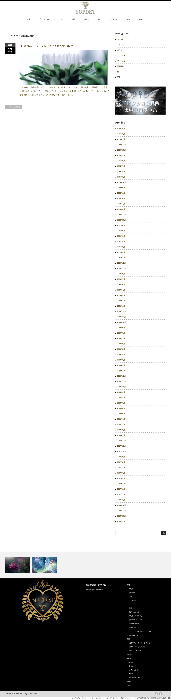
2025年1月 (121, 177)
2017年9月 (121, 457)
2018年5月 (121, 414)
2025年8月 (121, 161)
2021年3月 (121, 247)
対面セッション (134, 608)
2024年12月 (121, 182)
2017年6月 (121, 473)
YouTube (113, 19)
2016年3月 (121, 521)
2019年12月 (121, 311)
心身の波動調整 (134, 623)
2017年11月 (121, 446)
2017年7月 (121, 468)
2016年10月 (121, 516)
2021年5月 (121, 241)
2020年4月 (121, 290)
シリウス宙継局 (134, 677)
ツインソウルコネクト (136, 616)
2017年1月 (121, 500)
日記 (118, 72)
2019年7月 (121, 338)
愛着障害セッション (136, 620)
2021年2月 (121, 252)
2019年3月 (121, 360)
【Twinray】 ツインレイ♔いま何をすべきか (46, 46)
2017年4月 (121, 484)
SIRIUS (141, 19)
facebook (160, 693)
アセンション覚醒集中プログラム (140, 631)
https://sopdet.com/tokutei (94, 590)
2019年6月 (121, 344)
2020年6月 (121, 285)
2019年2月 (121, 365)
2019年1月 (121, 371)
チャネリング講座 (135, 650)
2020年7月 (121, 279)
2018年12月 (121, 376)
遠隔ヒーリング (134, 627)
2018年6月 (121, 408)
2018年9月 (121, 392)
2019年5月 (121, 349)
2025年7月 (121, 166)
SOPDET (132, 674)
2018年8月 (121, 398)
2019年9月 (121, 328)
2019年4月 (121, 354)
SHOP (127, 19)
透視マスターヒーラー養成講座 (139, 643)
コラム (119, 50)
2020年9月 (121, 274)
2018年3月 (121, 424)
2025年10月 (121, 150)
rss (156, 693)
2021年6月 (121, 236)
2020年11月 (121, 268)
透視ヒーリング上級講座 (137, 647)
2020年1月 (121, 306)
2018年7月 (121, 403)
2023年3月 (121, 209)
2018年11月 (121, 381)
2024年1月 (121, 193)
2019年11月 (121, 317)
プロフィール (44, 19)
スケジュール (122, 56)
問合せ (86, 19)
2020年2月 (121, 301)
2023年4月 (121, 204)
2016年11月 (121, 511)
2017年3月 (121, 489)
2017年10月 (121, 451)
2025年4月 (121, 171)
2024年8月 (121, 188)
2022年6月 (121, 225)
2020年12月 (121, 263)
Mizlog (131, 666)
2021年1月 (121, 258)
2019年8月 (121, 333)
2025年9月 (121, 155)
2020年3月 (121, 295)
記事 (28, 19)
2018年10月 (121, 387)
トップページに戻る (13, 107)
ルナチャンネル (134, 670)
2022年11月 (121, 215)
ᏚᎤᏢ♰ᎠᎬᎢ (18, 694)
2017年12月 (121, 441)
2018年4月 (121, 419)
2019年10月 (121, 322)
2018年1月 (121, 435)
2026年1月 (121, 139)
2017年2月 (121, 494)
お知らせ (120, 39)
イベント (120, 45)
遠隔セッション (134, 612)
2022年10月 (121, 220)
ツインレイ (121, 61)
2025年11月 (121, 145)
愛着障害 (120, 66)
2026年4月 (121, 128)
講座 (73, 19)
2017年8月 (121, 462)
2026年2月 (121, 134)
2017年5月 (121, 478)
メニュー (60, 19)
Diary (99, 19)
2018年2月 (121, 430)
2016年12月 (121, 505)
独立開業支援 (133, 635)
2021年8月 (121, 231)
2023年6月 (121, 198)
